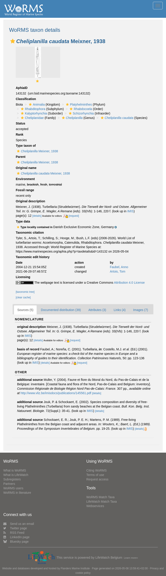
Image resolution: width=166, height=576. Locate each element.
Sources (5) (25, 310)
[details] (37, 215)
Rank (19, 134)
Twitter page (15, 528)
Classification (26, 99)
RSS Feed (13, 532)
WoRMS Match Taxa (100, 497)
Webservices (95, 506)
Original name (26, 168)
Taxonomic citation (30, 232)
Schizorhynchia (81, 113)
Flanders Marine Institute (75, 568)
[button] (12, 41)
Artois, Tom (117, 271)
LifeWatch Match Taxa (101, 501)
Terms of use (95, 475)
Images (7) (140, 310)
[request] (74, 215)
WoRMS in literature (17, 492)
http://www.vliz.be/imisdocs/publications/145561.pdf (56, 393)
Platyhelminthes (78, 104)
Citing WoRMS (96, 470)
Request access (97, 479)
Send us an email (18, 524)
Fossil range (25, 190)
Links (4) (120, 310)
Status (20, 123)
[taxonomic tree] (25, 291)
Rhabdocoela (80, 109)
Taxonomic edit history (32, 257)
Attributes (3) (97, 310)
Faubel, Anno (119, 267)
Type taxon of (26, 145)
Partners (9, 484)
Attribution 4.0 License (129, 282)
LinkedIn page (16, 537)
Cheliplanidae (32, 118)
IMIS (130, 211)
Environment (25, 179)
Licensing (23, 277)
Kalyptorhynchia (33, 113)
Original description (30, 201)
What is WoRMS (14, 470)
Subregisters (12, 479)
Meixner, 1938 (37, 151)
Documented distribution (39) (61, 310)
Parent (21, 157)
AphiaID (22, 88)
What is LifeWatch (15, 475)
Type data (23, 221)
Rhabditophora (32, 109)
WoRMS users (13, 488)
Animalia (36, 104)
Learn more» (131, 557)
